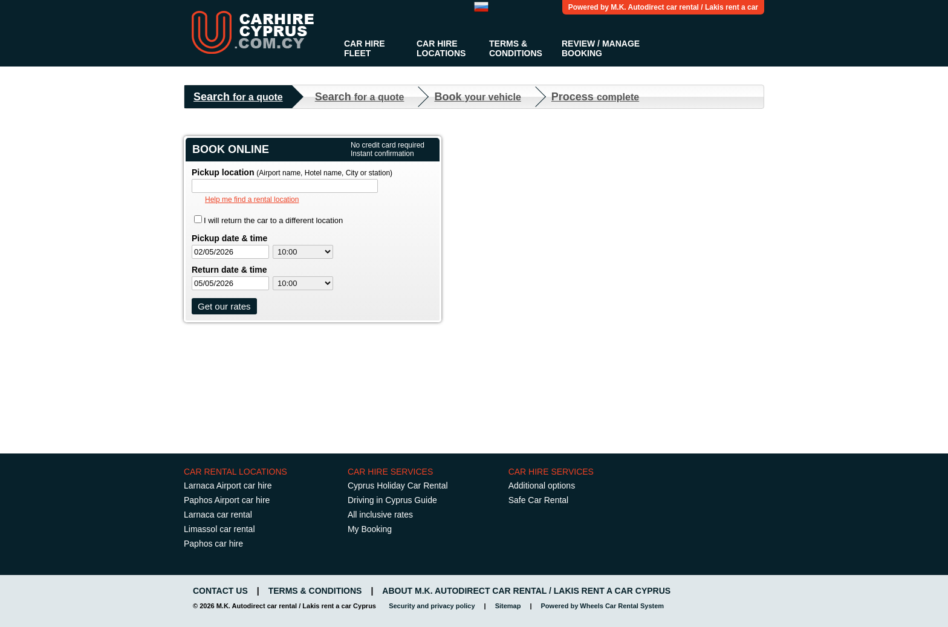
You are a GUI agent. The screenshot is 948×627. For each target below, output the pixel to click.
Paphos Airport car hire (227, 500)
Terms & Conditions (515, 48)
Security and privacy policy (432, 605)
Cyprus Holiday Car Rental (398, 485)
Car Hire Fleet (364, 48)
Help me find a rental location (252, 199)
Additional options (542, 485)
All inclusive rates (380, 514)
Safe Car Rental (538, 500)
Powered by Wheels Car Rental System (602, 605)
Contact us (220, 591)
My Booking (370, 529)
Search (238, 97)
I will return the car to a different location (273, 220)
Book (477, 97)
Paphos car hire (213, 543)
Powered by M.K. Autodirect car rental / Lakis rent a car (663, 7)
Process (595, 97)
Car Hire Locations (441, 48)
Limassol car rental (219, 529)
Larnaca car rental (218, 514)
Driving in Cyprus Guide (392, 500)
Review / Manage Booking (601, 48)
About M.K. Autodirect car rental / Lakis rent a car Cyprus (526, 591)
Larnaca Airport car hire (228, 485)
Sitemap (508, 605)
